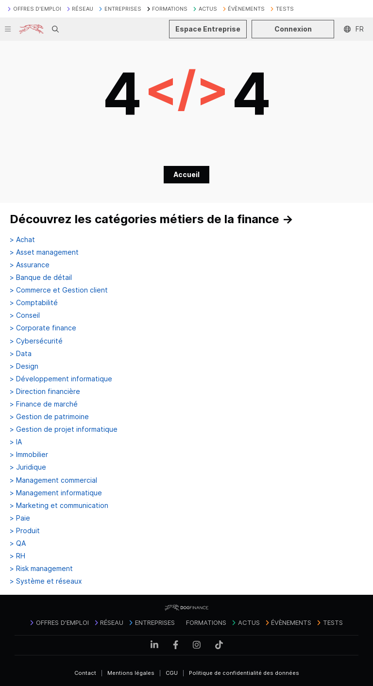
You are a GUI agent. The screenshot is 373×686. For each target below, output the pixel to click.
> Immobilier (29, 454)
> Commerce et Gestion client (59, 290)
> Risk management (41, 568)
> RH (17, 556)
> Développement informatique (61, 379)
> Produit (25, 531)
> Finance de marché (44, 404)
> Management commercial (53, 480)
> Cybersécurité (36, 341)
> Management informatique (56, 493)
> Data (21, 354)
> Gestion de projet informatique (64, 429)
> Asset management (44, 252)
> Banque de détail (41, 277)
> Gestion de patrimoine (49, 417)
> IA (16, 442)
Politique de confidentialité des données (244, 673)
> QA (18, 543)
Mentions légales (130, 673)
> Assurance (30, 265)
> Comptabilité (34, 303)
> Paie (20, 518)
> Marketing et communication (59, 505)
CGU (172, 673)
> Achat (22, 240)
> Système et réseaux (46, 581)
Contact (85, 673)
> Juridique (28, 467)
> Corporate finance (43, 328)
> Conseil (25, 315)
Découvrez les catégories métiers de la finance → (151, 219)
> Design (24, 366)
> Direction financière (45, 391)
